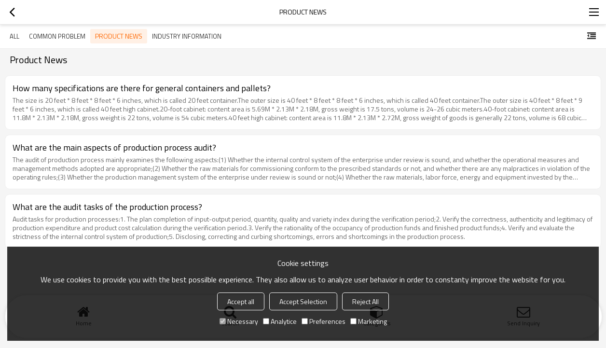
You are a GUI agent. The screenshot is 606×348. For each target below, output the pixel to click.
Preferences (323, 321)
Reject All (365, 301)
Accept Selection (303, 301)
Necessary (239, 321)
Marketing (368, 321)
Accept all (240, 301)
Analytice (280, 321)
